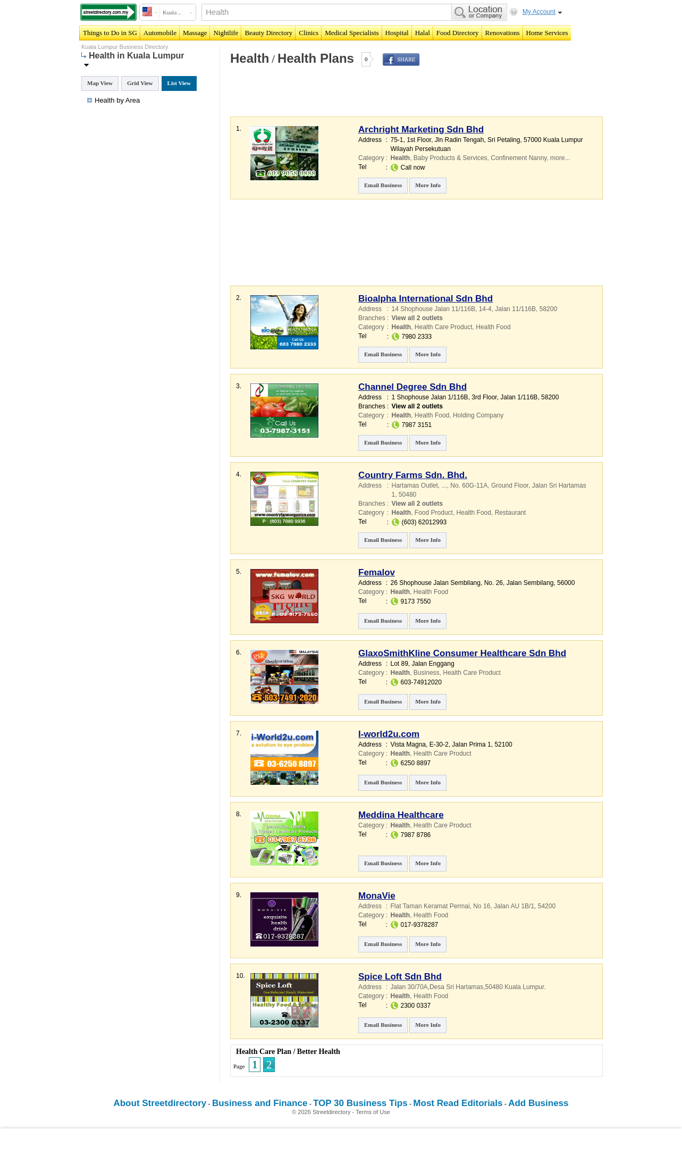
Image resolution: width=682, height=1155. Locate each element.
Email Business (383, 185)
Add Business (538, 1103)
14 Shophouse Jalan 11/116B (433, 309)
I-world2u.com (388, 734)
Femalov (376, 572)
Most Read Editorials (457, 1103)
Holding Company (478, 415)
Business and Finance (260, 1103)
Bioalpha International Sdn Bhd (425, 299)
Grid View (140, 83)
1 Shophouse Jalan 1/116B (430, 397)
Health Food (493, 327)
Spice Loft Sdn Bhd (400, 977)
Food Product (434, 512)
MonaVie (376, 896)
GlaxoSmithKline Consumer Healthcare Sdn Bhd (462, 653)
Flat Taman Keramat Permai (430, 906)
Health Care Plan (263, 1052)
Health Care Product (444, 327)
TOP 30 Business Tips (360, 1103)
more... (560, 158)
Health (249, 58)
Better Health (318, 1052)
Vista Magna (408, 744)
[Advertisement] (353, 98)
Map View (100, 83)
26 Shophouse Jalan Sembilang (436, 583)
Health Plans (315, 58)
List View (179, 83)
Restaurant (510, 512)
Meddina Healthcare (401, 815)
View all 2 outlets (417, 318)
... (444, 485)
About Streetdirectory (159, 1103)
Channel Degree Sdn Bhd (412, 387)
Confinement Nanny (518, 158)
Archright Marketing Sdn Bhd (421, 129)
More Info (428, 185)
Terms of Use (373, 1112)
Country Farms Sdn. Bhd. (412, 475)
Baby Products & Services (450, 158)
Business (427, 672)
